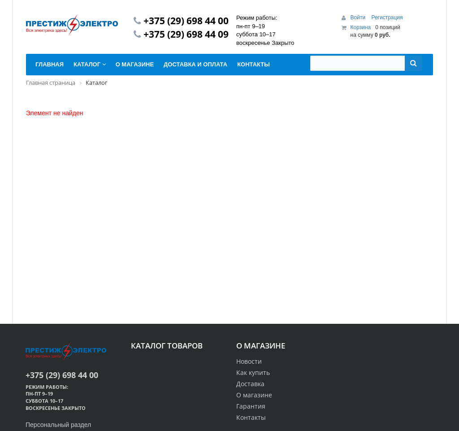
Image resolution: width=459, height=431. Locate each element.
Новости (249, 361)
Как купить (253, 372)
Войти (359, 17)
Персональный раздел (58, 424)
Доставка (250, 383)
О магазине (254, 395)
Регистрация (387, 17)
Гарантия (250, 406)
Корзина (361, 27)
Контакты (251, 417)
